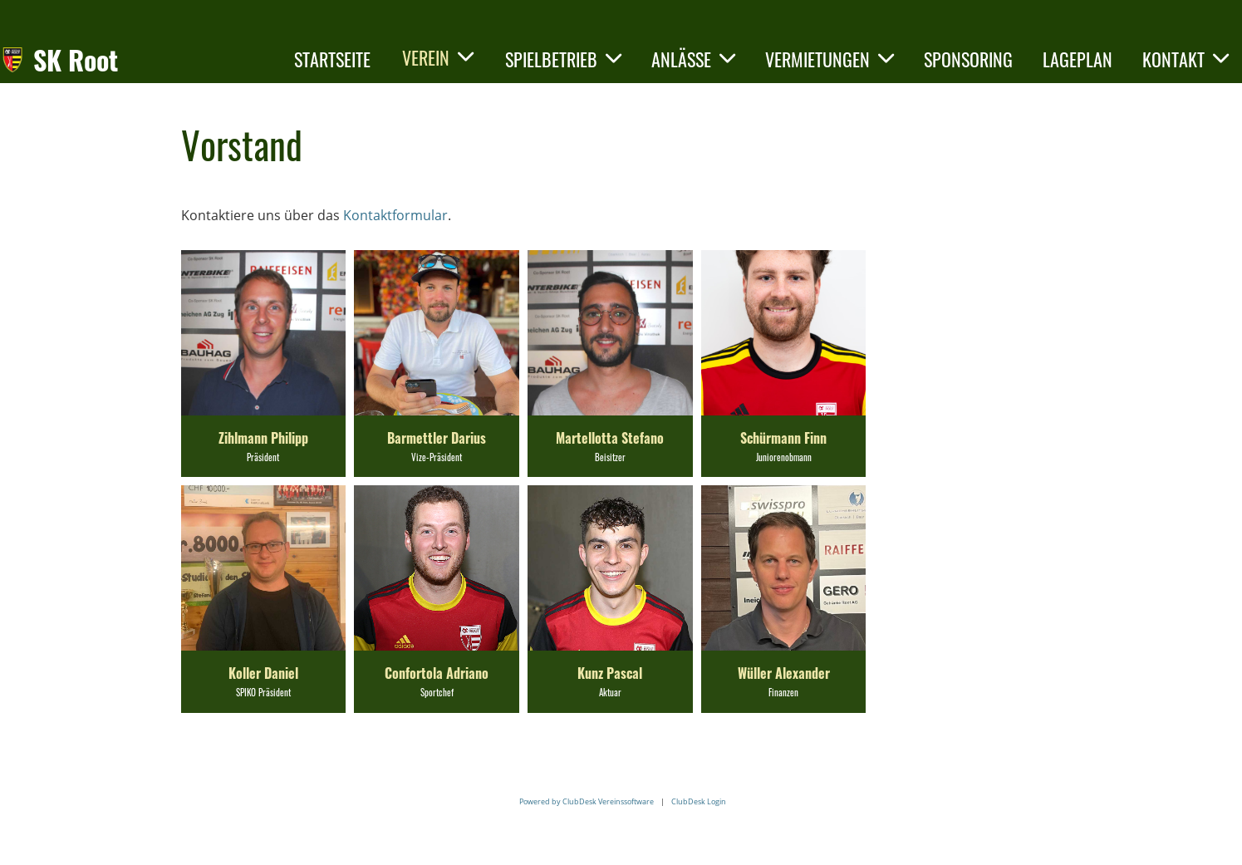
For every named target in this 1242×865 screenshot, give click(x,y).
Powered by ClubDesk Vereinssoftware (586, 801)
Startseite (332, 59)
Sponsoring (968, 59)
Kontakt (1185, 59)
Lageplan (1077, 59)
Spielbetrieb (563, 59)
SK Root (75, 60)
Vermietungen (829, 59)
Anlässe (693, 59)
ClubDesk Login (698, 801)
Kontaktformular (395, 215)
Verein (438, 57)
